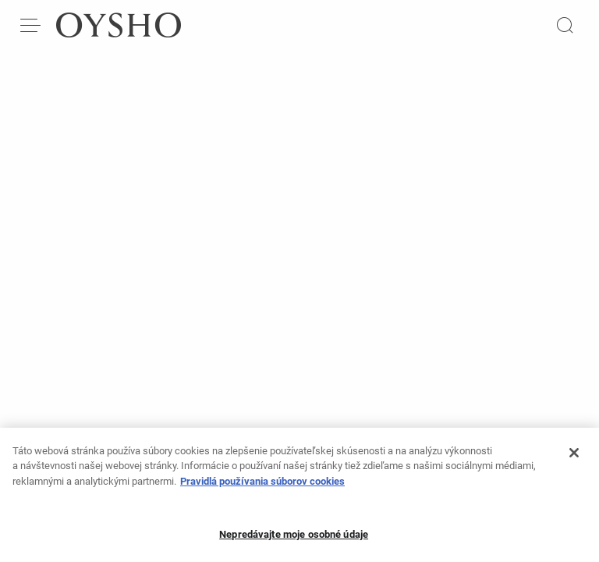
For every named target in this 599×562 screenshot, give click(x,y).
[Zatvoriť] (574, 458)
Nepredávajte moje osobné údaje (293, 540)
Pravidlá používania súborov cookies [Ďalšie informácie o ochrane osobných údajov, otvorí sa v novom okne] (262, 487)
